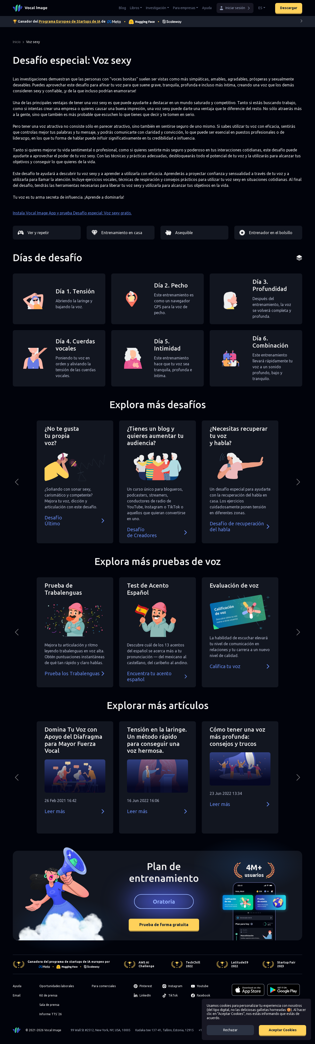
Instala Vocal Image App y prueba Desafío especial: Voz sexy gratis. (72, 213)
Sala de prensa (49, 1004)
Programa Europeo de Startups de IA (69, 21)
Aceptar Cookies (283, 1030)
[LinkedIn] (145, 995)
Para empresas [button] (184, 8)
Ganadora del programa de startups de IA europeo (66, 961)
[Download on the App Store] (248, 990)
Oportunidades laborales (56, 986)
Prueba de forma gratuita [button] (163, 924)
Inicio (17, 42)
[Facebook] (202, 995)
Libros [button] (134, 8)
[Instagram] (173, 986)
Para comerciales (104, 986)
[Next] (301, 21)
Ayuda (207, 8)
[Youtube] (202, 986)
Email (16, 995)
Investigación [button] (156, 8)
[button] (235, 8)
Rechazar (230, 1030)
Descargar (288, 8)
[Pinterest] (145, 986)
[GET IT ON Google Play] (283, 990)
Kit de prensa (48, 995)
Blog (122, 8)
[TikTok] (173, 995)
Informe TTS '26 (50, 1014)
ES (260, 8)
